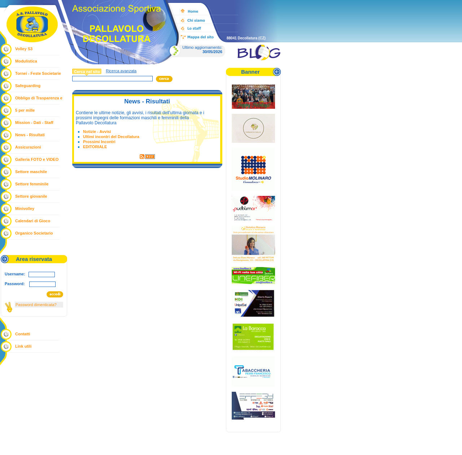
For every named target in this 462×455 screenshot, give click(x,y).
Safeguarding (27, 85)
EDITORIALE (95, 147)
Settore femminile (31, 184)
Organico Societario (34, 233)
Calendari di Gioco (32, 221)
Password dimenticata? (36, 304)
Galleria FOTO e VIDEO (36, 159)
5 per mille (25, 110)
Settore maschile (31, 171)
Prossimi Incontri (99, 141)
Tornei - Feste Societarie (38, 73)
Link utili (23, 346)
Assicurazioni (28, 147)
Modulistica (26, 61)
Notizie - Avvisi (97, 131)
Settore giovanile (31, 196)
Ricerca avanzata (121, 71)
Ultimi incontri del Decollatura (111, 136)
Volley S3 (23, 49)
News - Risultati (30, 135)
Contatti (22, 334)
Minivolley (24, 208)
